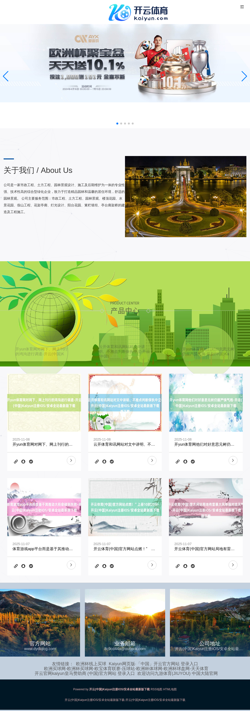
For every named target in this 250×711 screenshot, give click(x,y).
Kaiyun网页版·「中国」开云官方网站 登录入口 (153, 663)
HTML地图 (170, 689)
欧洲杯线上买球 (91, 663)
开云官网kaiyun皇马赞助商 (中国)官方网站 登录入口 (85, 673)
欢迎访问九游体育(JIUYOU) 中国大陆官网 (177, 673)
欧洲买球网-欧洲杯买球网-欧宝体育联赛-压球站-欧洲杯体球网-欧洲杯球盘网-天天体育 (126, 668)
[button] (244, 76)
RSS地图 (156, 689)
